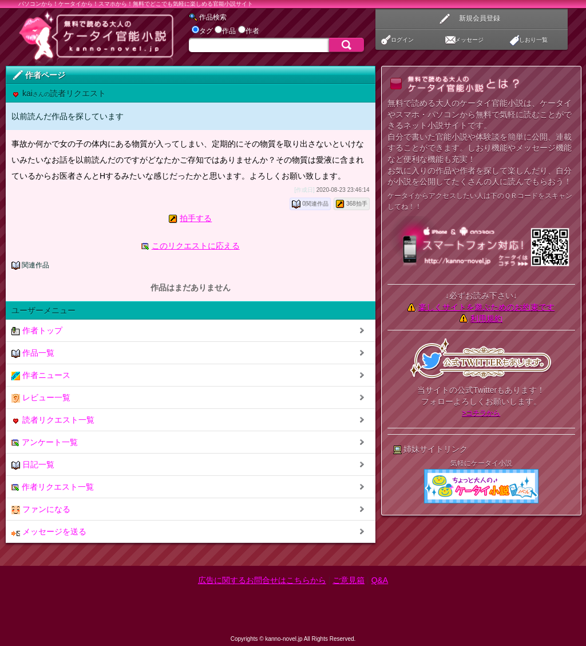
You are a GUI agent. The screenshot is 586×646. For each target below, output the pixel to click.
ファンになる (40, 509)
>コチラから (481, 413)
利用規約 (486, 318)
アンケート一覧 (44, 442)
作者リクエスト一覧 (52, 487)
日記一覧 (32, 465)
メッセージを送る (48, 532)
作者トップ (36, 331)
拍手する (196, 218)
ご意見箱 (348, 580)
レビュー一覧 (40, 398)
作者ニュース (40, 375)
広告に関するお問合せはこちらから (262, 580)
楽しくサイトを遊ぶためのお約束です (486, 307)
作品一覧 (32, 353)
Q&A (380, 580)
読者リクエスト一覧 (52, 420)
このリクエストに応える (196, 245)
